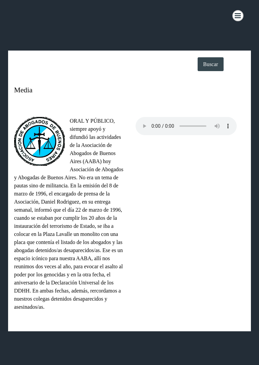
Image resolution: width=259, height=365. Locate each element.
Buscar (210, 64)
